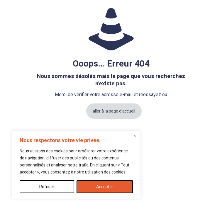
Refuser (46, 186)
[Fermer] (135, 136)
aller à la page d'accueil (114, 111)
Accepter (104, 186)
